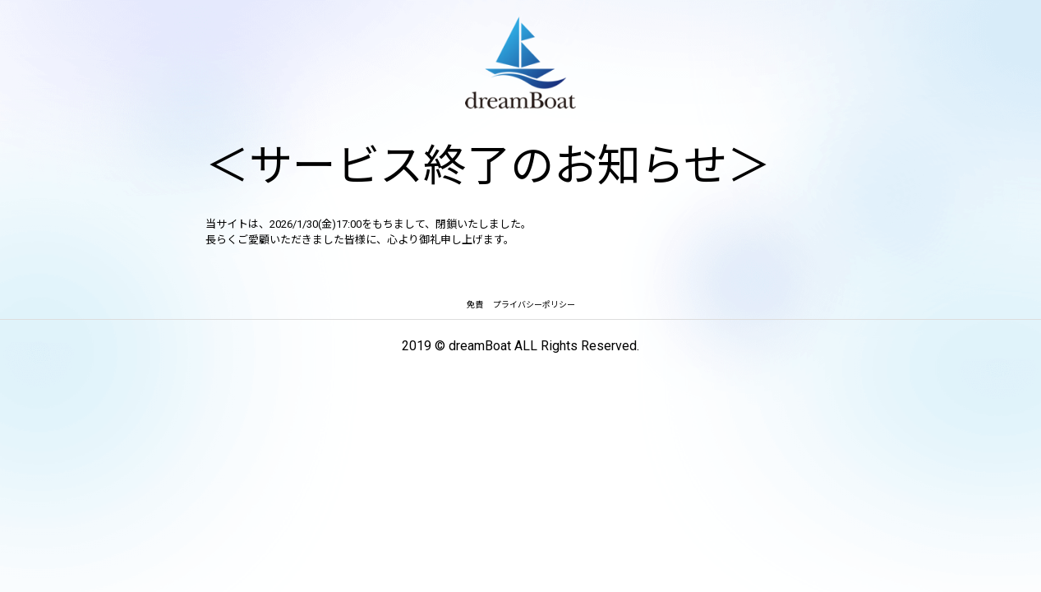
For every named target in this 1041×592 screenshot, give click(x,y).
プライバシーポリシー (534, 304)
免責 (475, 304)
